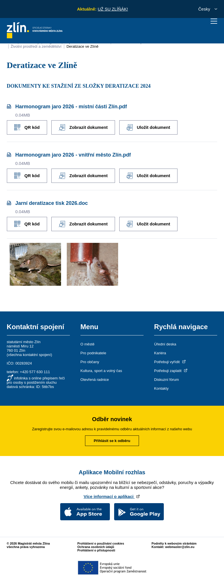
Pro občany (89, 362)
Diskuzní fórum (166, 379)
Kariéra (160, 353)
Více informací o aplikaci (112, 496)
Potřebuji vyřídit (170, 362)
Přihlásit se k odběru (112, 441)
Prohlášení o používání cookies (100, 543)
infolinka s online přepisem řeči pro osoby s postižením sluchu (36, 380)
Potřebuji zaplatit (171, 371)
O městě (87, 344)
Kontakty (161, 388)
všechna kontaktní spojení (29, 355)
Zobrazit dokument (83, 127)
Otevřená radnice (94, 379)
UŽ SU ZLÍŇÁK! (113, 9)
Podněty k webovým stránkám (174, 543)
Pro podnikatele (93, 353)
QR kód (27, 127)
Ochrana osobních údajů (95, 547)
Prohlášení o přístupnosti (96, 550)
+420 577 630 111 (35, 372)
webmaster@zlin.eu (179, 547)
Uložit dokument (148, 127)
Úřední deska (165, 344)
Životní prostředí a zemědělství (36, 46)
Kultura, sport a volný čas (101, 371)
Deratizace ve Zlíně (82, 46)
